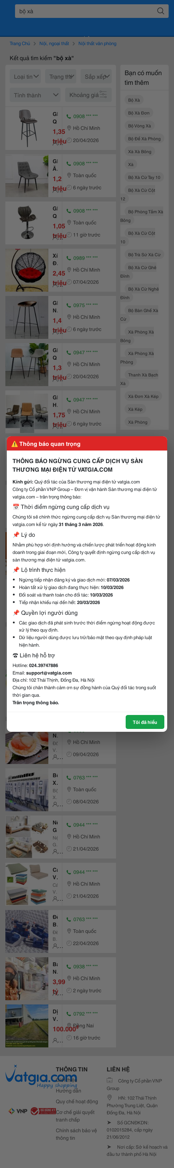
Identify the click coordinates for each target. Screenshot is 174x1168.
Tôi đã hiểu (145, 722)
